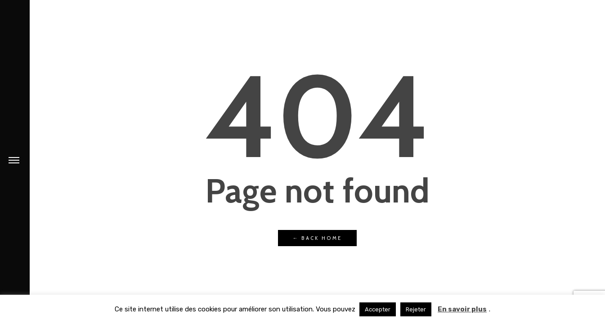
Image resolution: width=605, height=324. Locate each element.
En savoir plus (462, 309)
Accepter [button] (377, 309)
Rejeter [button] (416, 309)
